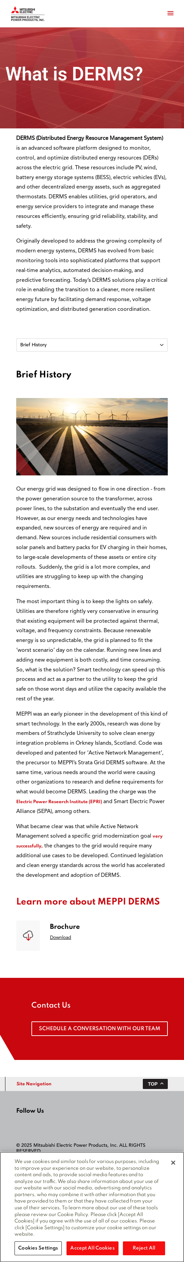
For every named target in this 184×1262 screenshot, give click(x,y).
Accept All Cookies (92, 1251)
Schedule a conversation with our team (99, 1029)
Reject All (144, 1251)
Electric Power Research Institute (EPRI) (59, 802)
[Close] (173, 1166)
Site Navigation (34, 1084)
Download (60, 937)
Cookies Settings (38, 1251)
